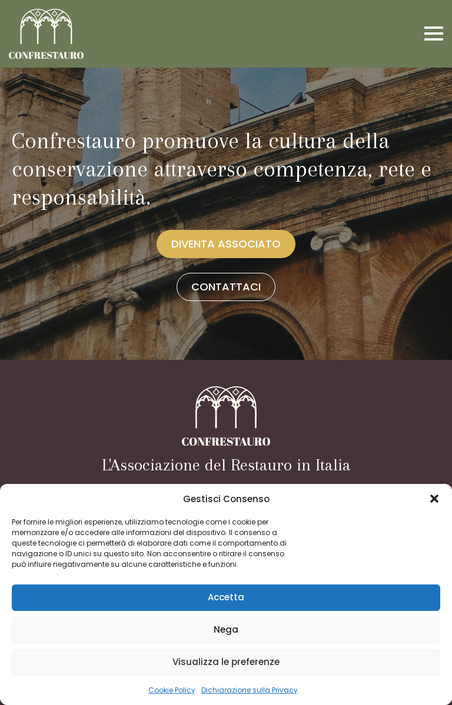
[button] (434, 498)
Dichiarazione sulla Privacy (249, 690)
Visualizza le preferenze (226, 662)
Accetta (226, 597)
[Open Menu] (433, 33)
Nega (226, 629)
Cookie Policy (171, 690)
